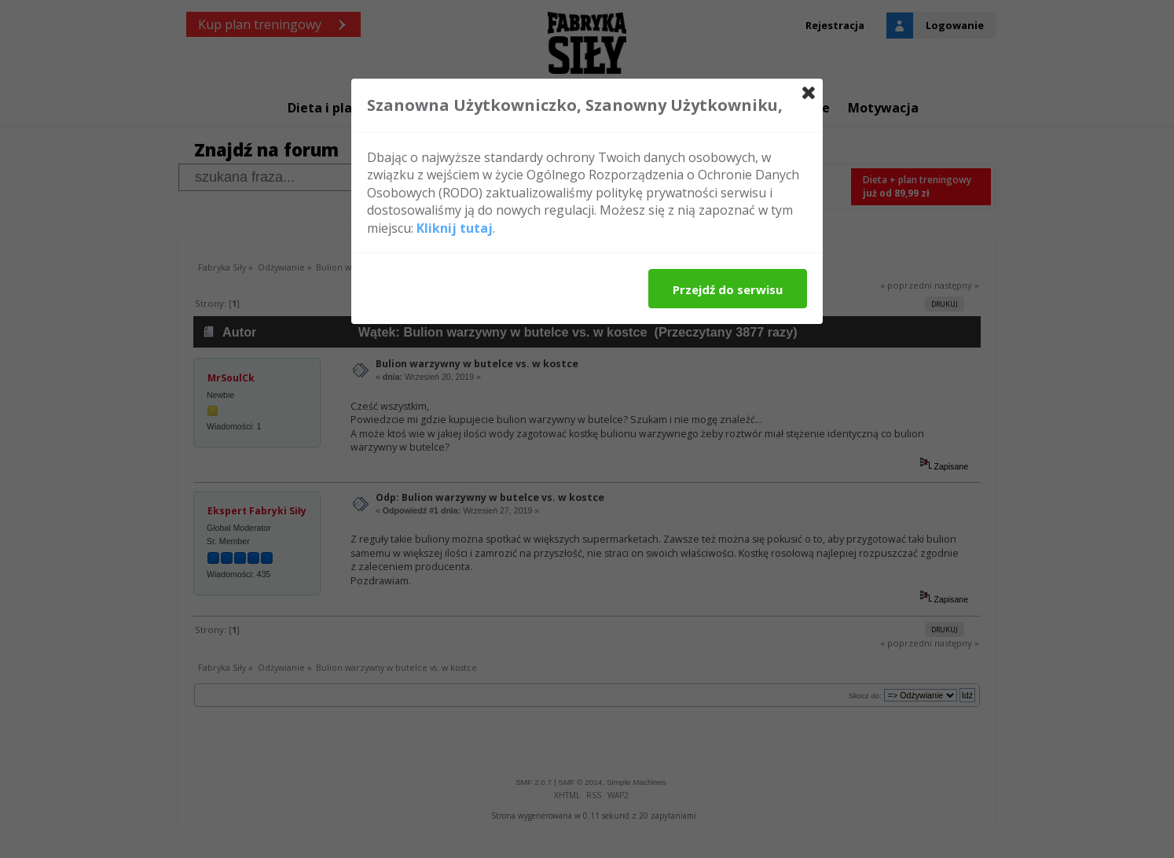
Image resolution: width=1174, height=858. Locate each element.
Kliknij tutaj (454, 228)
